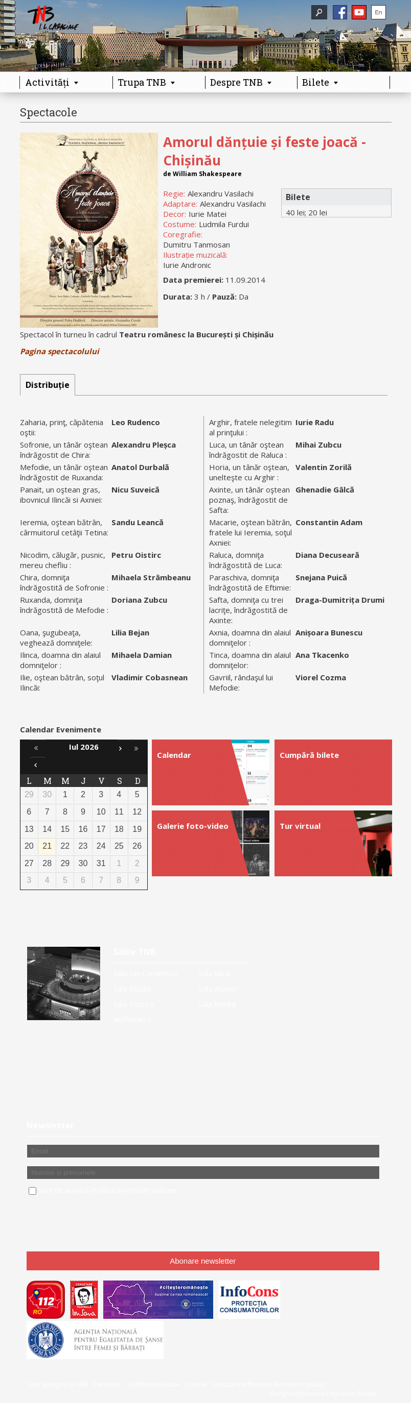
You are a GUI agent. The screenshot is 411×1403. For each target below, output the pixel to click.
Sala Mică (214, 973)
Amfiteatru (132, 1019)
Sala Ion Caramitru (145, 973)
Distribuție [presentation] (48, 384)
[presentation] (104, 1224)
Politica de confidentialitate (134, 1190)
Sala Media (217, 1004)
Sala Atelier (217, 988)
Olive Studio (358, 1393)
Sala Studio (132, 988)
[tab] (47, 385)
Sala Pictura (133, 1004)
